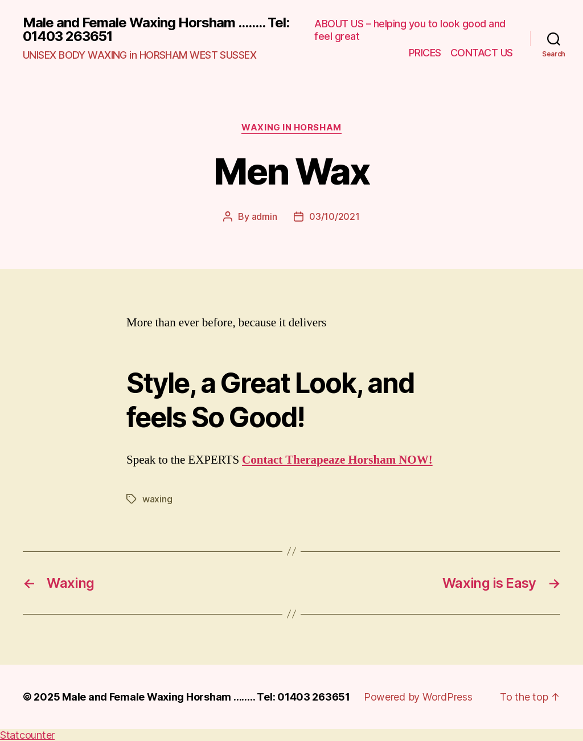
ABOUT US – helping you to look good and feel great (410, 30)
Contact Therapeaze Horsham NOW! (337, 460)
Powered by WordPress (418, 697)
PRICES (425, 53)
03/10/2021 (334, 216)
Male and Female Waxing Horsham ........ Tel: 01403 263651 (156, 29)
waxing (157, 499)
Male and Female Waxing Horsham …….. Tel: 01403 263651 (206, 697)
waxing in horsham (291, 127)
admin (264, 216)
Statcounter (27, 735)
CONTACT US (481, 53)
